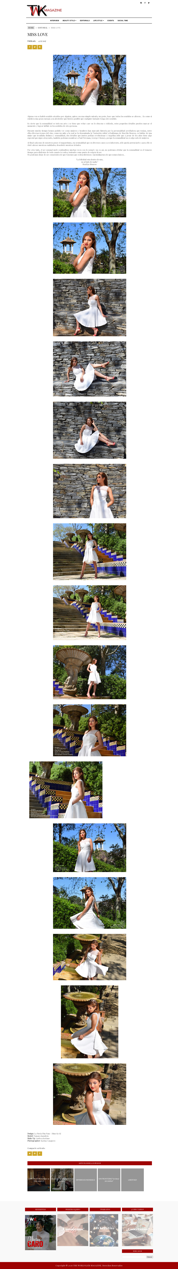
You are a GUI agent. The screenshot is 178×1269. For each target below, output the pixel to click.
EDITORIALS (85, 20)
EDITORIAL (43, 27)
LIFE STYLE (98, 20)
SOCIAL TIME (123, 20)
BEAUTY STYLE (69, 20)
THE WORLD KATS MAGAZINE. (87, 1265)
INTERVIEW (54, 20)
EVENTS (110, 20)
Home (31, 27)
